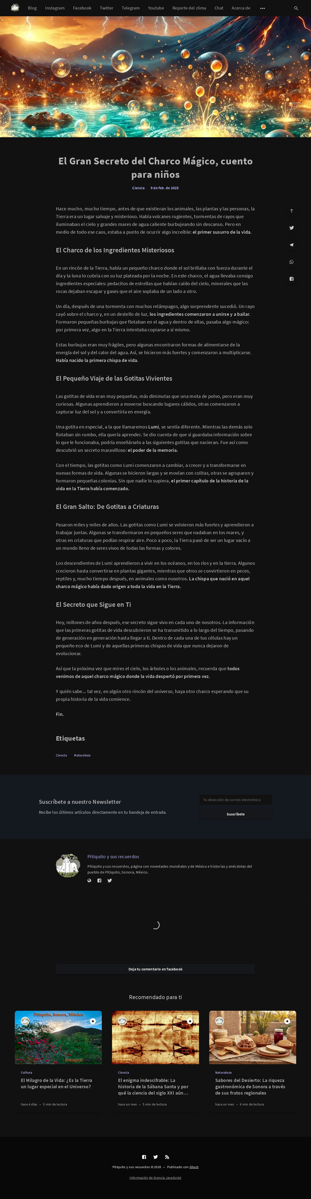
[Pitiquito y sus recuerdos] (68, 865)
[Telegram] (291, 245)
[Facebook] (291, 279)
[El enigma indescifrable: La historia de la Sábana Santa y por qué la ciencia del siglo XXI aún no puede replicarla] (155, 1094)
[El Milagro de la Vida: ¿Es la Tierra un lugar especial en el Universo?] (58, 1094)
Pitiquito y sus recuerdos (113, 856)
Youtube (156, 8)
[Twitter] (291, 228)
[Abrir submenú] (263, 8)
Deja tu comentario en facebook (155, 969)
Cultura (26, 1072)
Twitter (106, 8)
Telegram (130, 8)
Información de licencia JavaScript (155, 1177)
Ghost (194, 1167)
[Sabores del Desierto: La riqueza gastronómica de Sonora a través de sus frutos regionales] (252, 1094)
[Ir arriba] (291, 211)
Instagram (55, 8)
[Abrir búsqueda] (296, 8)
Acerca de (241, 8)
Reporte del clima (189, 8)
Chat (219, 8)
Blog (32, 8)
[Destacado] (93, 1021)
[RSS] (167, 1157)
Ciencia (138, 188)
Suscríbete (236, 814)
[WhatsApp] (291, 262)
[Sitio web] (89, 880)
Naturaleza (82, 755)
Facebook (82, 8)
